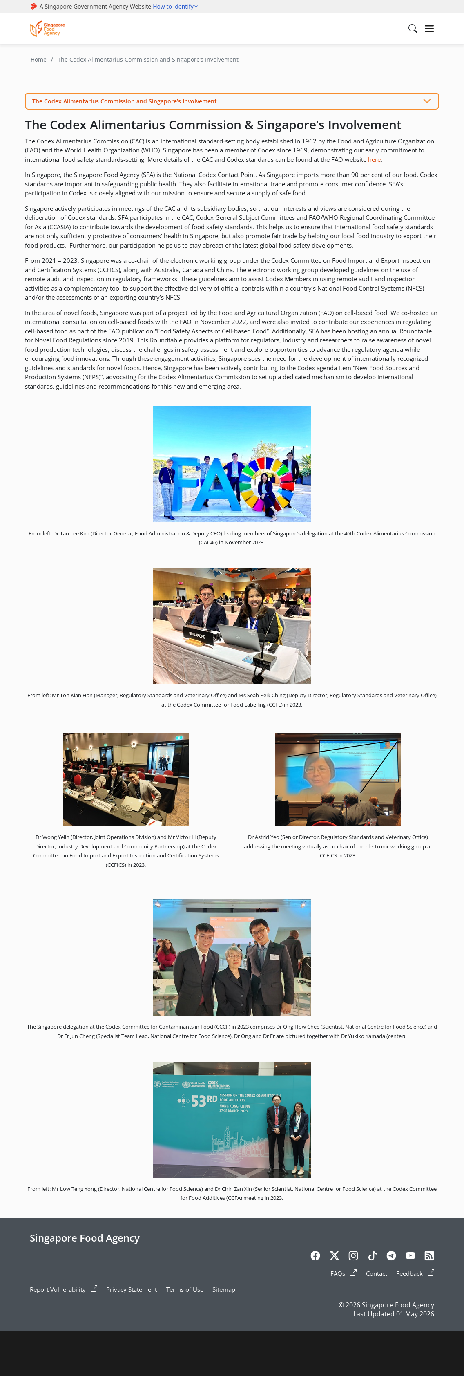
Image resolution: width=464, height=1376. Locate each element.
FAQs (343, 1273)
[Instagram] (353, 1257)
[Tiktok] (372, 1257)
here (374, 159)
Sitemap (223, 1289)
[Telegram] (391, 1257)
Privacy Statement (131, 1289)
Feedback (415, 1273)
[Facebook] (315, 1257)
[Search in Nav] (413, 29)
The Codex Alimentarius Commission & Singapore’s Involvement (213, 124)
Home (39, 59)
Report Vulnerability (63, 1289)
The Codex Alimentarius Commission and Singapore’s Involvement (148, 59)
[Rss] (429, 1257)
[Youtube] (410, 1257)
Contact (376, 1273)
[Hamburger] (429, 29)
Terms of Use (184, 1289)
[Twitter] (334, 1257)
